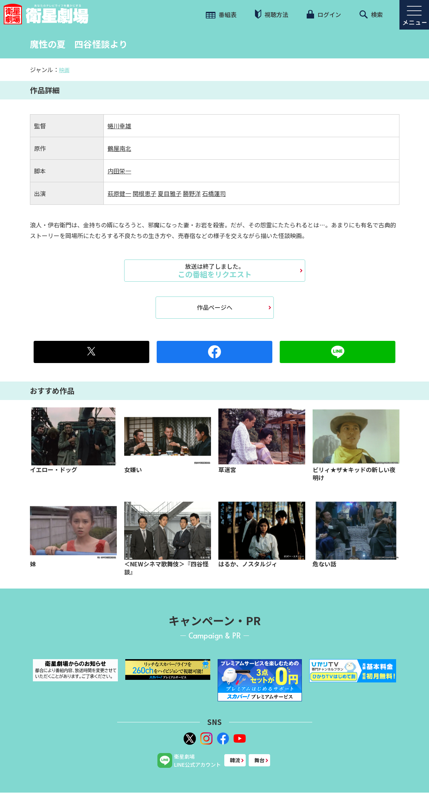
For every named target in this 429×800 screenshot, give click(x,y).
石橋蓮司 (214, 193)
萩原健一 (119, 193)
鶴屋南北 (119, 148)
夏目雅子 (169, 193)
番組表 (221, 14)
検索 (371, 14)
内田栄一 (119, 170)
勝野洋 (192, 193)
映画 (64, 70)
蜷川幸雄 (119, 125)
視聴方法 (271, 14)
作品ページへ (214, 307)
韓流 (235, 760)
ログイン (324, 14)
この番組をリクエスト (214, 270)
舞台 (259, 760)
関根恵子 (144, 193)
